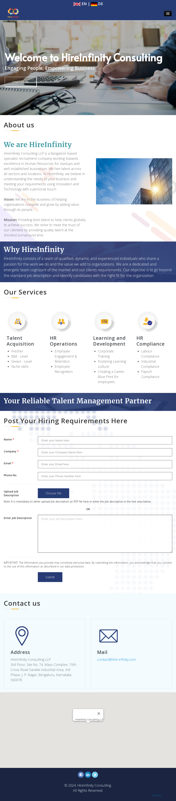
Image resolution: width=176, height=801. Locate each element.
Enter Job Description (18, 518)
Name (9, 439)
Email (8, 463)
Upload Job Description (11, 493)
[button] (88, 726)
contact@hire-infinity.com (116, 659)
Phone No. (10, 475)
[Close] (98, 713)
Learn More (20, 82)
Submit (50, 577)
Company (11, 451)
